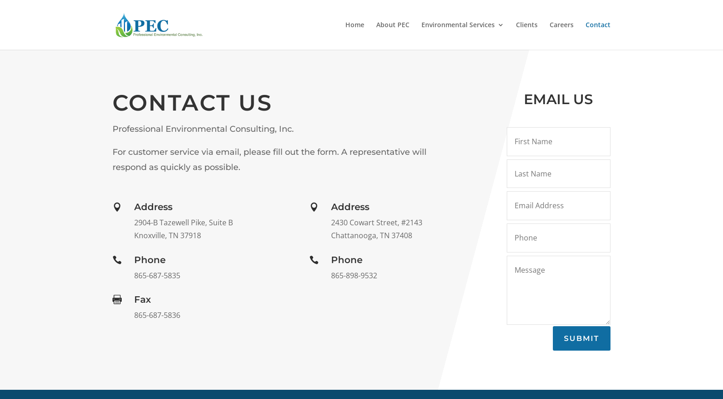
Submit (581, 338)
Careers (562, 25)
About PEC (392, 25)
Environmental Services (458, 25)
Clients (527, 25)
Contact (598, 25)
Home (354, 25)
